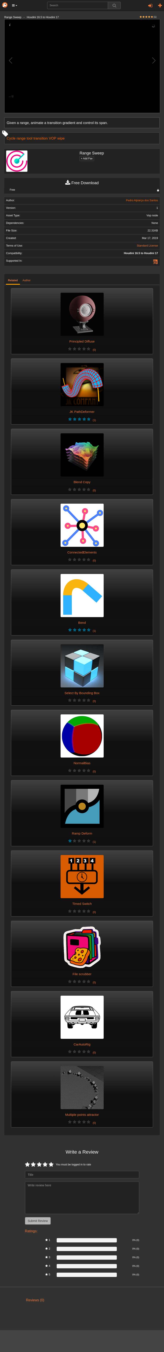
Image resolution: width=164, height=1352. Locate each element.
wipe (61, 138)
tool (29, 138)
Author (27, 280)
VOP (52, 138)
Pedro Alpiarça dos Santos (142, 200)
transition (40, 138)
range (21, 138)
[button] (14, 5)
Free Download (82, 183)
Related (13, 280)
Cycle (11, 138)
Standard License (147, 245)
